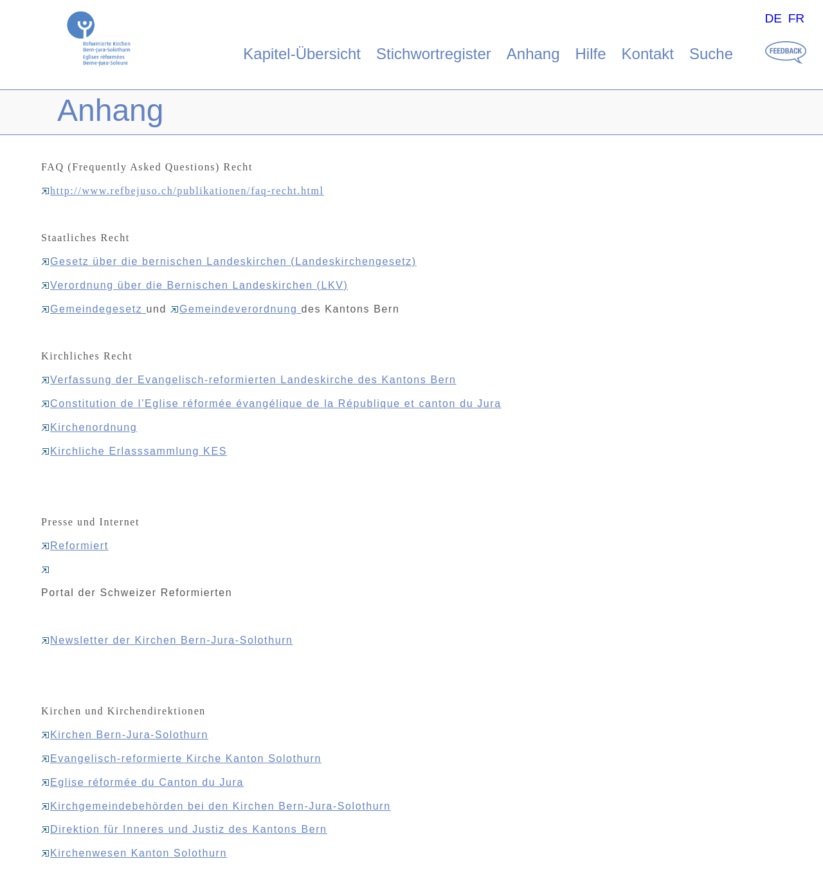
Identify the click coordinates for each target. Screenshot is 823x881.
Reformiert (75, 545)
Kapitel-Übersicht (302, 53)
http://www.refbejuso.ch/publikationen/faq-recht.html (182, 190)
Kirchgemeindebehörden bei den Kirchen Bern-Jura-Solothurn (216, 806)
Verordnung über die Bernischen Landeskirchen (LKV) (194, 285)
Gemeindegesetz (93, 309)
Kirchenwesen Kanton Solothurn (134, 853)
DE (773, 18)
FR (796, 18)
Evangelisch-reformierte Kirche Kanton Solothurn (181, 758)
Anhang (533, 53)
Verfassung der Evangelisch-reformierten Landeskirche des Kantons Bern (249, 379)
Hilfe (590, 53)
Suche (711, 53)
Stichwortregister (433, 53)
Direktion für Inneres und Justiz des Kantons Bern (184, 829)
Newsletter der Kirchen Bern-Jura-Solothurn (167, 640)
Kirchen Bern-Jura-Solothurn (124, 734)
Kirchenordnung (89, 427)
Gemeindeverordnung (236, 309)
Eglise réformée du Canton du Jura (142, 782)
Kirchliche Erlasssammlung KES (134, 451)
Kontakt (648, 53)
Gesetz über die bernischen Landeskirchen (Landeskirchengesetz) (229, 261)
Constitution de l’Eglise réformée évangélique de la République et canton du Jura (271, 403)
